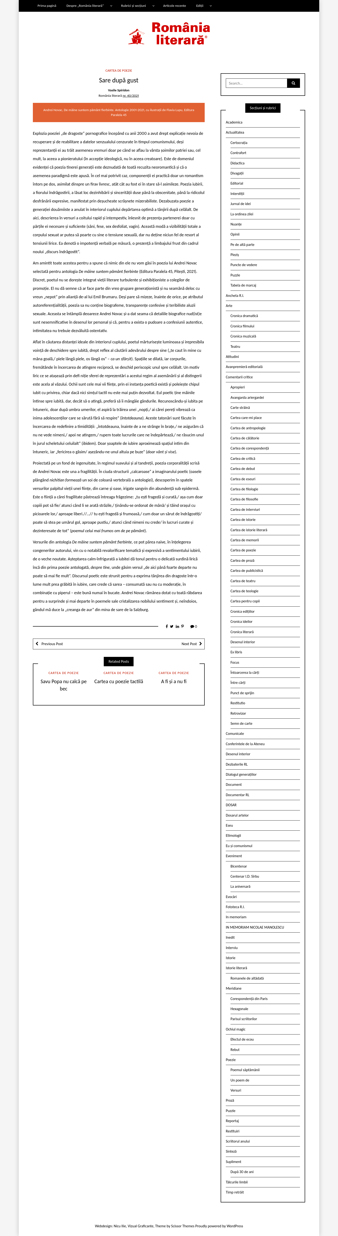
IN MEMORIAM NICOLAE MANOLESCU (255, 927)
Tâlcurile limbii (237, 1182)
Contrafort (238, 153)
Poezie (231, 1060)
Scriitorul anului (238, 1141)
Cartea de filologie (244, 489)
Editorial (236, 183)
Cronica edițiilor (242, 611)
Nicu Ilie (120, 1226)
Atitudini (232, 356)
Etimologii (233, 835)
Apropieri (237, 387)
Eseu (229, 825)
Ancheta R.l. (235, 295)
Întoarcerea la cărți (244, 672)
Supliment (233, 1161)
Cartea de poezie (118, 70)
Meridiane (234, 988)
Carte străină (240, 407)
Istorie (230, 958)
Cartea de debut (242, 468)
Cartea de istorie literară (248, 530)
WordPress (235, 1226)
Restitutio (237, 703)
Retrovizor (238, 713)
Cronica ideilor (241, 621)
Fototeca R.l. (235, 907)
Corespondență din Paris (249, 998)
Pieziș (234, 254)
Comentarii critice (239, 377)
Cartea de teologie (244, 591)
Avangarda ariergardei (247, 397)
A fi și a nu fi (174, 681)
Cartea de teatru (242, 581)
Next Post (189, 643)
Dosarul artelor (237, 815)
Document (234, 784)
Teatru (235, 346)
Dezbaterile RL (237, 764)
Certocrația (238, 142)
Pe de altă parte (242, 244)
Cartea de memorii (244, 540)
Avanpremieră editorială (244, 366)
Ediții (199, 6)
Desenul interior (242, 642)
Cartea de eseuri (242, 479)
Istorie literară (236, 968)
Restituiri (232, 1131)
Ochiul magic (236, 1029)
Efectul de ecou (242, 1039)
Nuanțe (236, 224)
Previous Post (52, 643)
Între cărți (238, 682)
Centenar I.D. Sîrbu (244, 876)
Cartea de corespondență (249, 448)
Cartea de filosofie (244, 499)
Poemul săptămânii (245, 1070)
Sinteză (231, 1151)
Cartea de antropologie (247, 428)
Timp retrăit (235, 1192)
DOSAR (231, 805)
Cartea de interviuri (245, 509)
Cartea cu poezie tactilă (118, 681)
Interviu (232, 947)
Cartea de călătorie (244, 438)
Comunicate (235, 733)
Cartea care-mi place (246, 417)
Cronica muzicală (243, 336)
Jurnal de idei (240, 203)
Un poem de (239, 1080)
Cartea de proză (242, 560)
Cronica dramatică (244, 316)
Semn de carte (241, 723)
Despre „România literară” (85, 6)
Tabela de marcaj (243, 285)
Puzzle (235, 275)
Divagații (237, 173)
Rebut (235, 1049)
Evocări (231, 897)
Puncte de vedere (243, 265)
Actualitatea (235, 132)
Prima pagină (47, 6)
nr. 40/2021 (131, 95)
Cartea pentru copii (245, 601)
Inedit (230, 937)
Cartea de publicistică (246, 570)
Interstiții (237, 193)
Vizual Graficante (140, 1226)
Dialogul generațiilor (241, 774)
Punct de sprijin (242, 693)
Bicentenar (238, 866)
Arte (229, 305)
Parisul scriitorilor (243, 1019)
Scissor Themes (182, 1226)
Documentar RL (237, 795)
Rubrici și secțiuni (133, 6)
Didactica (237, 163)
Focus (234, 662)
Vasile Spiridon (118, 90)
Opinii (234, 234)
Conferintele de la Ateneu (245, 744)
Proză (230, 1100)
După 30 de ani (242, 1172)
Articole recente (174, 6)
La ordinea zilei (241, 214)
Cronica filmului (242, 326)
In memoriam (236, 917)
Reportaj (232, 1121)
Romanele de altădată (247, 978)
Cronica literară (242, 632)
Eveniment (234, 856)
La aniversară (240, 886)
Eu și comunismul (239, 846)
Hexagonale (239, 1009)
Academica (234, 122)
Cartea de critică (242, 458)
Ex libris (236, 652)
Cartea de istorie (243, 519)
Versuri (235, 1090)
